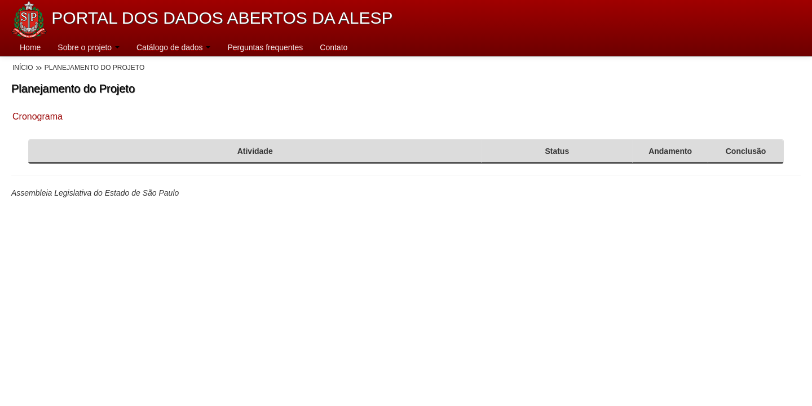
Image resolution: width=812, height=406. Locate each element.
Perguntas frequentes (265, 47)
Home (30, 47)
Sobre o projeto (89, 47)
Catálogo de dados (173, 47)
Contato (333, 47)
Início (22, 68)
